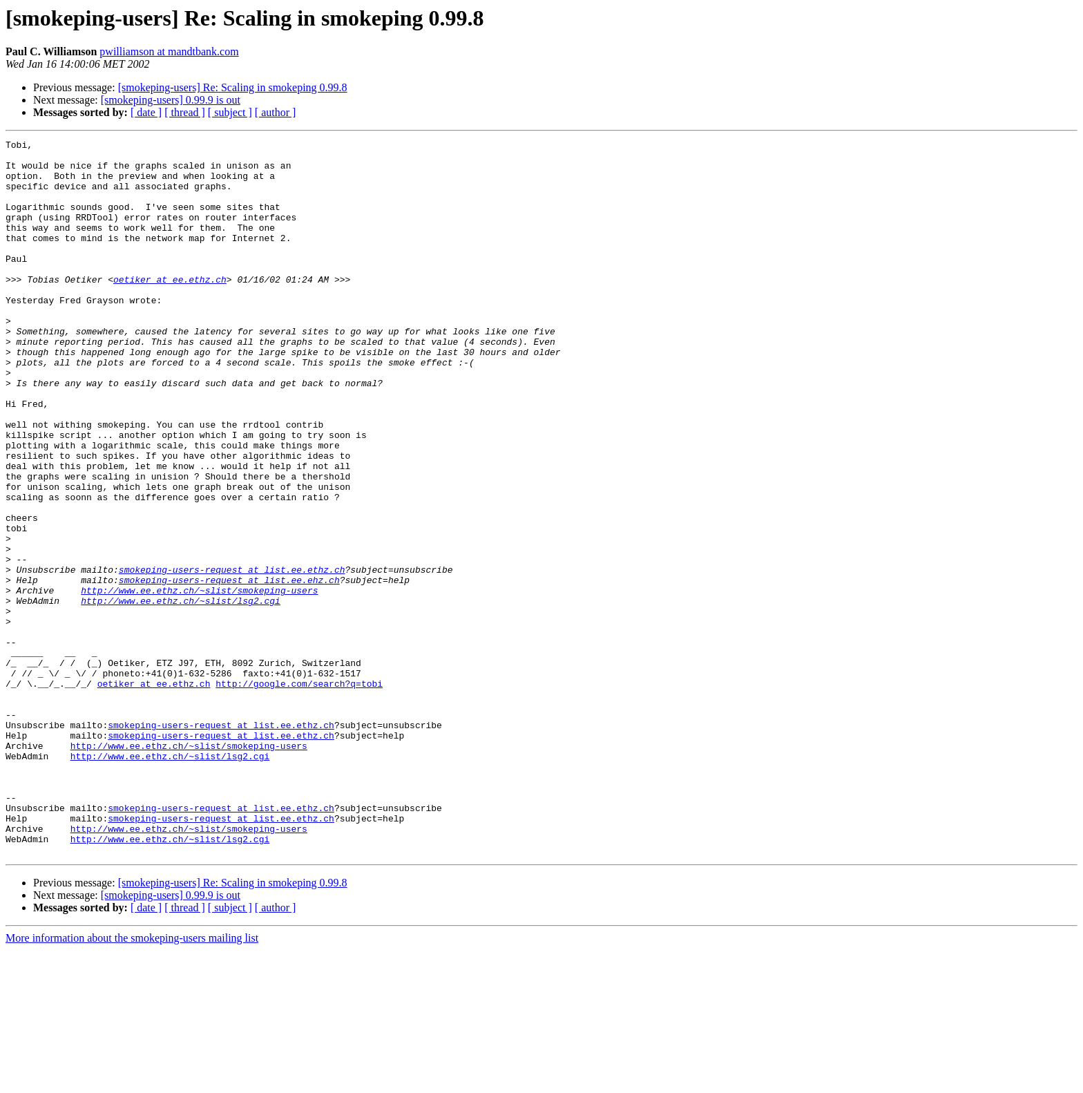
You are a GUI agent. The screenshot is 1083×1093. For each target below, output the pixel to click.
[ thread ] (184, 112)
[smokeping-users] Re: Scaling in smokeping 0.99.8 (232, 87)
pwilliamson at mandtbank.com (168, 51)
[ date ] (146, 112)
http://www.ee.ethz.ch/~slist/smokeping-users (199, 681)
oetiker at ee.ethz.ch (170, 308)
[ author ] (275, 112)
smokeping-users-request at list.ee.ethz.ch (232, 656)
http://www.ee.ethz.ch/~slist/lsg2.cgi (180, 693)
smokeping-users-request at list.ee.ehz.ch (229, 669)
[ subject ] (230, 112)
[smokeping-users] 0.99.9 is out (170, 100)
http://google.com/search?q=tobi (299, 793)
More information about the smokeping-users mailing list (132, 1081)
